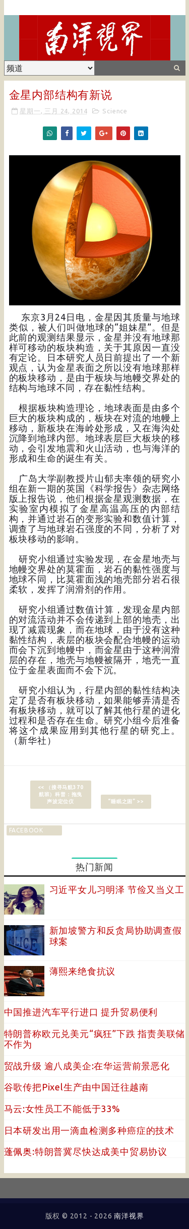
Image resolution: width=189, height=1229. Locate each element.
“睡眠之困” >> (126, 801)
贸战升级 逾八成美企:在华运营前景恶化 (87, 1066)
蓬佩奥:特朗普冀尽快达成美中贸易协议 (85, 1151)
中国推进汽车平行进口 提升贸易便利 (81, 1012)
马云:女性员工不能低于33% (62, 1109)
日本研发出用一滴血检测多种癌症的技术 (89, 1130)
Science (115, 110)
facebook (26, 830)
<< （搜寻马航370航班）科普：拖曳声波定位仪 (61, 794)
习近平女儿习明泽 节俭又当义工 (116, 889)
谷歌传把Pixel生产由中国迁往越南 (76, 1087)
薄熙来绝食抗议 (82, 971)
